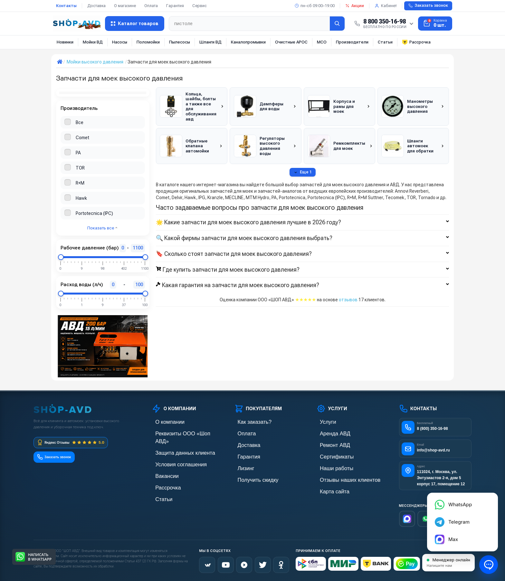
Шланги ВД (210, 42)
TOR (80, 167)
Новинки (65, 42)
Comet (82, 137)
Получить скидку (251, 476)
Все (79, 122)
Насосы (119, 42)
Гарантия (175, 5)
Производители (352, 42)
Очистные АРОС (291, 42)
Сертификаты (330, 454)
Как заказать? (248, 421)
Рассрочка (416, 42)
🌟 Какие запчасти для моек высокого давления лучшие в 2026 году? (302, 212)
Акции (354, 5)
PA (78, 152)
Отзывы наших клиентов (341, 476)
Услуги (323, 421)
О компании (164, 421)
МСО (322, 42)
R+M (80, 183)
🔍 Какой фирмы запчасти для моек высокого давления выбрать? (302, 228)
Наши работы (330, 465)
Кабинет (386, 5)
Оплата (151, 5)
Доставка (96, 5)
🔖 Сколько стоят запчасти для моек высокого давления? (302, 243)
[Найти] (337, 23)
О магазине (125, 5)
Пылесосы (179, 42)
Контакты (66, 5)
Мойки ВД (93, 42)
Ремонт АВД (329, 443)
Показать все (102, 228)
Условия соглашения (173, 454)
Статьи (385, 42)
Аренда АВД (329, 432)
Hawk (81, 198)
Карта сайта (329, 487)
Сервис (199, 5)
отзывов (348, 289)
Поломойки (148, 42)
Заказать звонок (428, 5)
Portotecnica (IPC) (94, 213)
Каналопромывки (248, 42)
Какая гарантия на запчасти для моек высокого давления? (302, 275)
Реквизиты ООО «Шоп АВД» (180, 432)
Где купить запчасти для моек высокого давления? (302, 259)
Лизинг (241, 465)
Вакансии (161, 465)
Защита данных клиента (176, 443)
